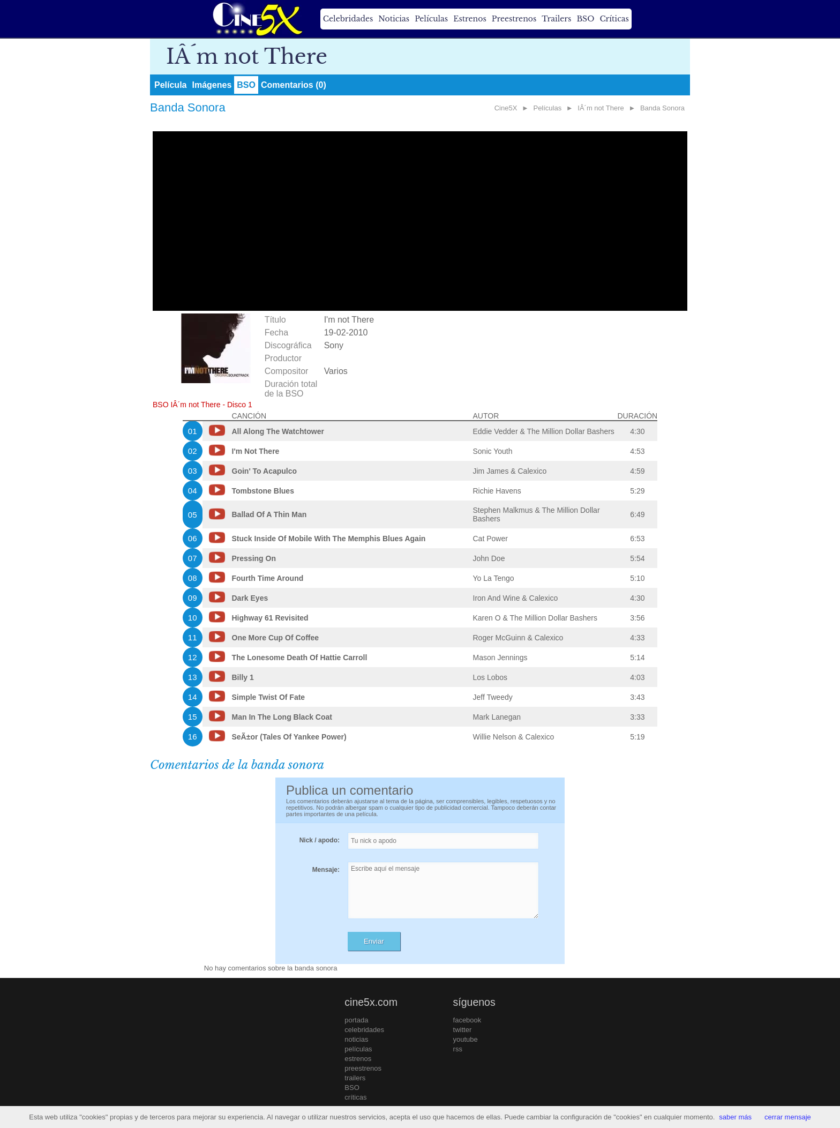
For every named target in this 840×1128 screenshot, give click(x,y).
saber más (735, 1117)
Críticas (613, 19)
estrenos (357, 1059)
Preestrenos (514, 19)
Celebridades (348, 19)
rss (457, 1049)
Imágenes (211, 84)
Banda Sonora (662, 108)
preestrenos (362, 1068)
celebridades (364, 1030)
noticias (356, 1039)
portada (356, 1020)
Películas (431, 19)
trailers (354, 1078)
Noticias (393, 19)
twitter (462, 1030)
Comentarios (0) (293, 84)
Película (170, 84)
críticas (355, 1097)
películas (358, 1049)
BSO (585, 19)
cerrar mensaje (787, 1117)
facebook (467, 1020)
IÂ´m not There (601, 108)
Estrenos (469, 19)
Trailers (556, 19)
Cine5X (506, 108)
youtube (465, 1039)
